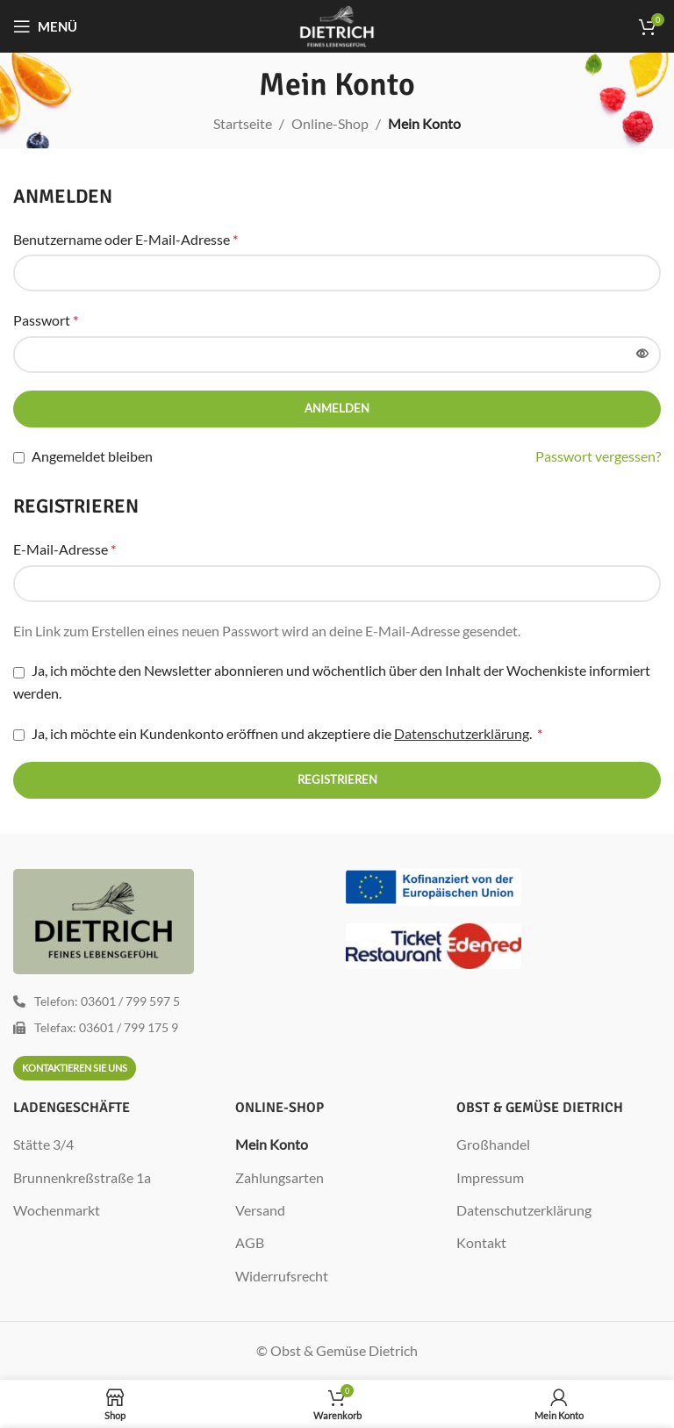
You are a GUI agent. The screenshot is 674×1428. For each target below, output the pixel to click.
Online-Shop (330, 123)
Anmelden (337, 408)
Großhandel (493, 1144)
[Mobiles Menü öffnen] (45, 26)
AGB (249, 1242)
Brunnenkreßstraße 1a (82, 1177)
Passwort (45, 320)
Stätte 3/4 (43, 1144)
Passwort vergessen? (598, 456)
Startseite (242, 123)
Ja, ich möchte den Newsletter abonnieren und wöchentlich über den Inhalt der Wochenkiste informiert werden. (331, 681)
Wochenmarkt (56, 1210)
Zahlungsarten (279, 1177)
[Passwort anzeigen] (642, 354)
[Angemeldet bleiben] (19, 457)
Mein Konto (271, 1144)
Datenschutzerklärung (461, 733)
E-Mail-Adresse (64, 549)
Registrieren (337, 779)
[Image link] (433, 885)
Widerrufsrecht (281, 1275)
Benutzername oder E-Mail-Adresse (125, 239)
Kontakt (481, 1242)
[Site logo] (337, 24)
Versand (260, 1210)
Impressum (490, 1177)
